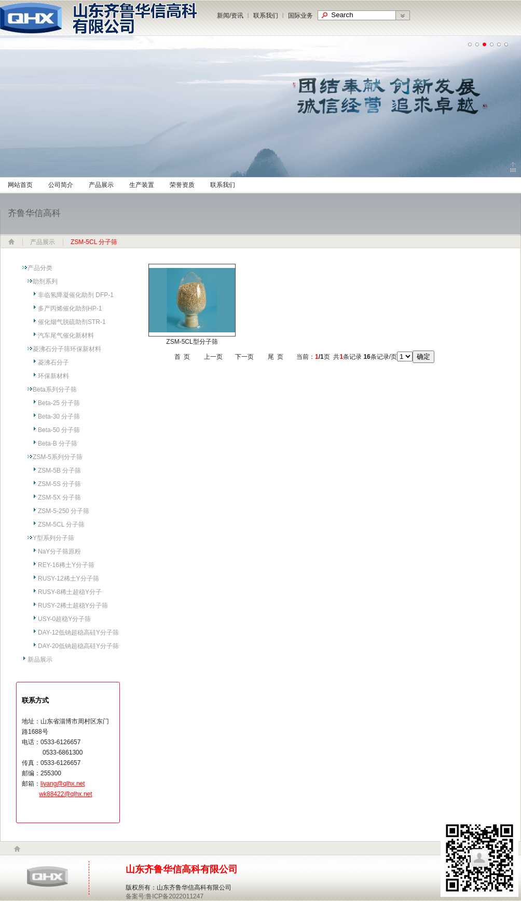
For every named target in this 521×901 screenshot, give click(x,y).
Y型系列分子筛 (53, 538)
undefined (470, 45)
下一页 (244, 356)
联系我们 (265, 15)
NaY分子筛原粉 (59, 551)
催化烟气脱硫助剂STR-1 (72, 322)
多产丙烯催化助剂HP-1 (70, 308)
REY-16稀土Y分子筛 (66, 565)
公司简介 (60, 185)
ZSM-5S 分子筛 (59, 484)
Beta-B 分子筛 (57, 443)
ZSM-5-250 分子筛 (63, 511)
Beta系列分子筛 (55, 389)
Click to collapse (513, 167)
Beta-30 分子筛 (59, 416)
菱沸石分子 (53, 362)
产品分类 (40, 268)
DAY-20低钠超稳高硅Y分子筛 (78, 646)
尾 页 (276, 356)
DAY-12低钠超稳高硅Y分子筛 (78, 632)
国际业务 (300, 15)
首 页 (182, 356)
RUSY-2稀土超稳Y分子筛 (73, 605)
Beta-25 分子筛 (59, 403)
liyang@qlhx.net (62, 783)
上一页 (213, 356)
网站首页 (20, 185)
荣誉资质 (182, 185)
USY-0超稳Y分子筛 (64, 619)
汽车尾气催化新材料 (66, 335)
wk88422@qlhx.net (65, 794)
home (17, 849)
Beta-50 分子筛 (59, 430)
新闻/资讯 (230, 15)
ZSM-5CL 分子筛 (61, 524)
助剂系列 (45, 281)
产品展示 (101, 185)
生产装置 (141, 185)
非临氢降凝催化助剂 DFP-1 (76, 295)
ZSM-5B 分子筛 (59, 470)
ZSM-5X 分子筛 (59, 497)
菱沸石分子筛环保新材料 (67, 349)
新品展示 (40, 659)
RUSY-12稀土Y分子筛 (68, 578)
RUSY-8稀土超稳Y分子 (70, 592)
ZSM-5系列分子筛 (58, 457)
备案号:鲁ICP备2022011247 (164, 896)
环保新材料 (53, 376)
